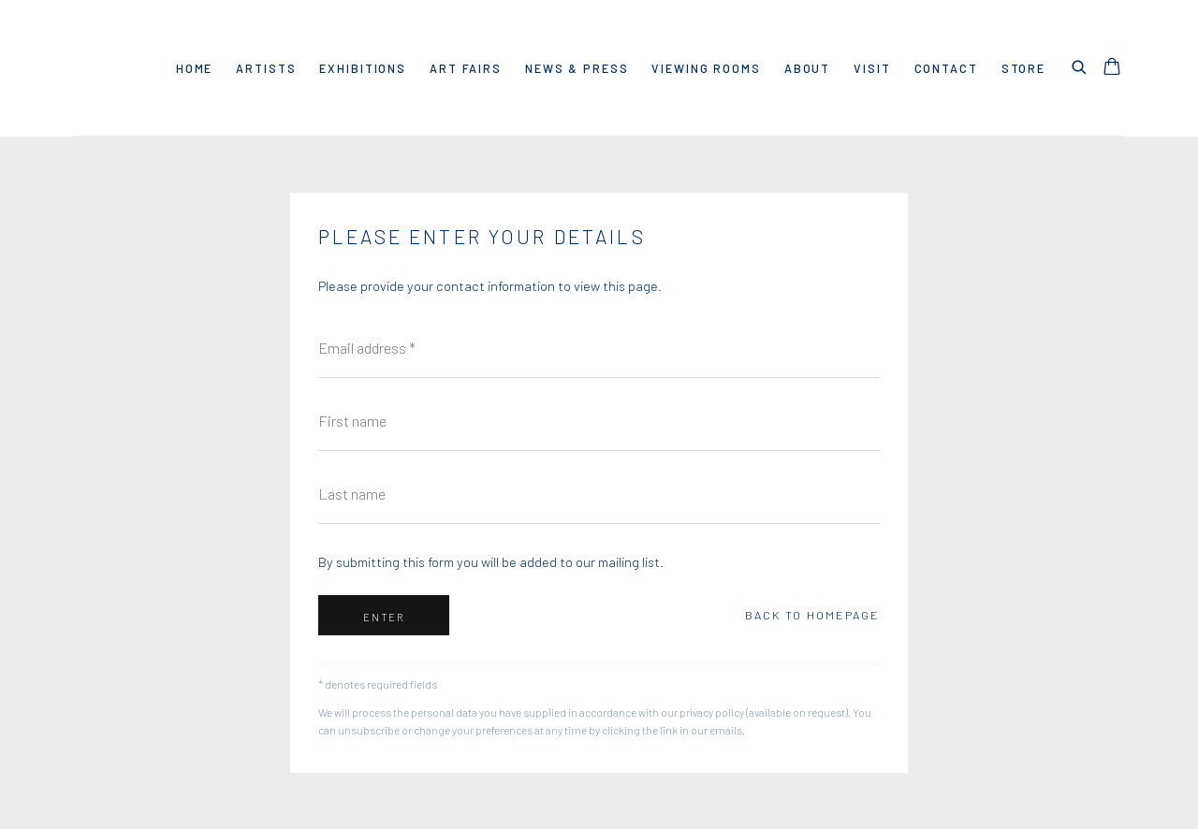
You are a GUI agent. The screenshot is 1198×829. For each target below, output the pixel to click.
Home (194, 68)
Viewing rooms (705, 68)
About (807, 68)
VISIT (872, 68)
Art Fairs (466, 68)
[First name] (599, 421)
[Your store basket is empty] (1112, 68)
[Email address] (599, 348)
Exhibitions (362, 68)
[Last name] (599, 494)
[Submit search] (1080, 64)
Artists (266, 68)
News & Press (577, 68)
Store (1023, 68)
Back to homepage (812, 614)
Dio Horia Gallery (103, 67)
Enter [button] (383, 617)
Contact (946, 68)
